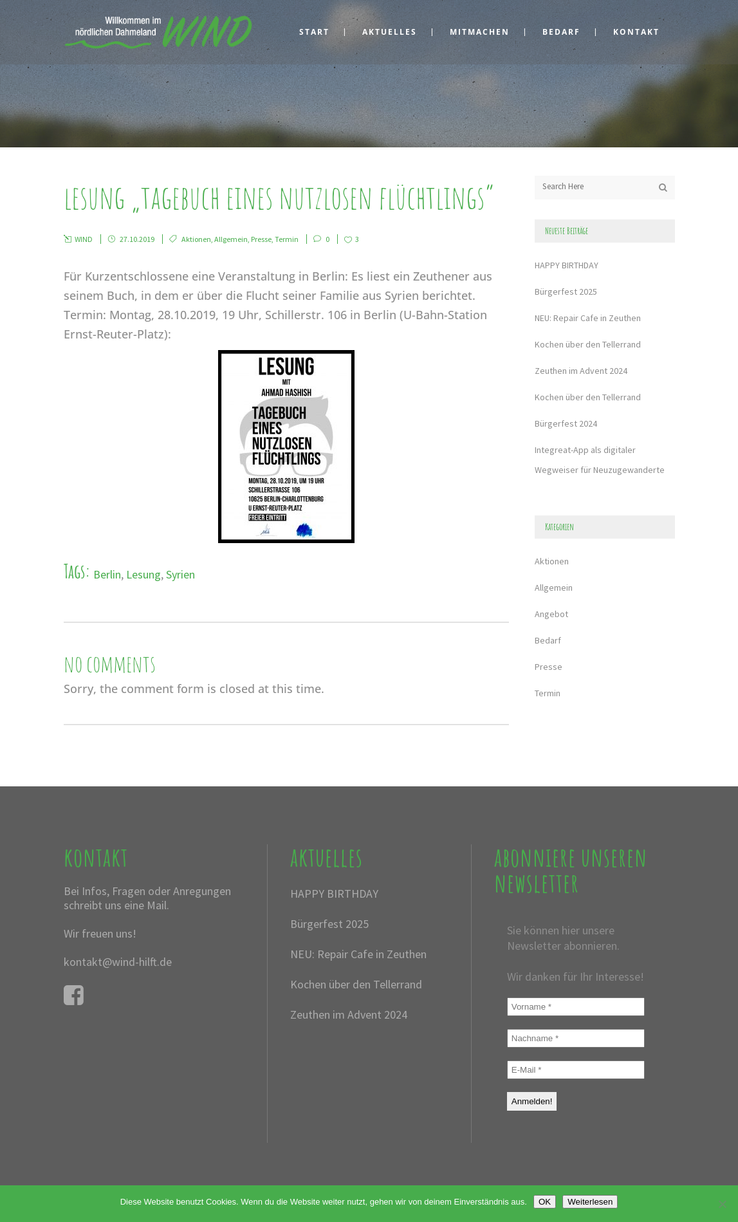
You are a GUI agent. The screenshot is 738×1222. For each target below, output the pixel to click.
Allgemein (231, 239)
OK (545, 1202)
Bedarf (548, 640)
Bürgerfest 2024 (566, 423)
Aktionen (196, 239)
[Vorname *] (576, 1006)
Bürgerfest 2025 (566, 291)
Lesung (143, 574)
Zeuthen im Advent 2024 (581, 370)
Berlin (107, 574)
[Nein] (721, 1204)
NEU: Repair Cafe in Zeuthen (588, 318)
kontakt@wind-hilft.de (118, 961)
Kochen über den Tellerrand (588, 344)
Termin (287, 239)
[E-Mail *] (576, 1069)
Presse (261, 239)
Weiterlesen (590, 1202)
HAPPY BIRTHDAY (566, 265)
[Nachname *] (576, 1038)
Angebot (551, 614)
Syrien (180, 574)
